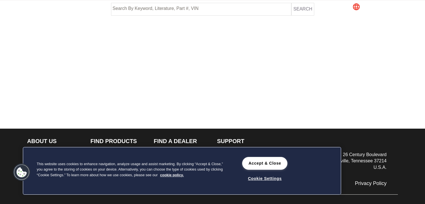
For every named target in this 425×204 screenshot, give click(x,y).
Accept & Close (264, 163)
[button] (380, 7)
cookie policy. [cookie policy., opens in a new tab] (172, 175)
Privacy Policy (371, 183)
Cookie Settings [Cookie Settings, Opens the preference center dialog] (265, 178)
